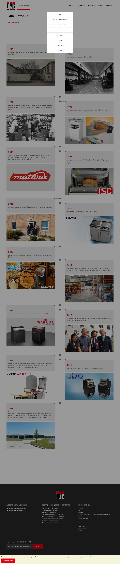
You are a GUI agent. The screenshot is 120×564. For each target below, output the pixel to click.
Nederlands (60, 45)
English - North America (60, 25)
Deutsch (60, 14)
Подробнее (93, 557)
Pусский (60, 50)
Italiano (60, 40)
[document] (60, 559)
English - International (60, 19)
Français (60, 35)
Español (60, 30)
